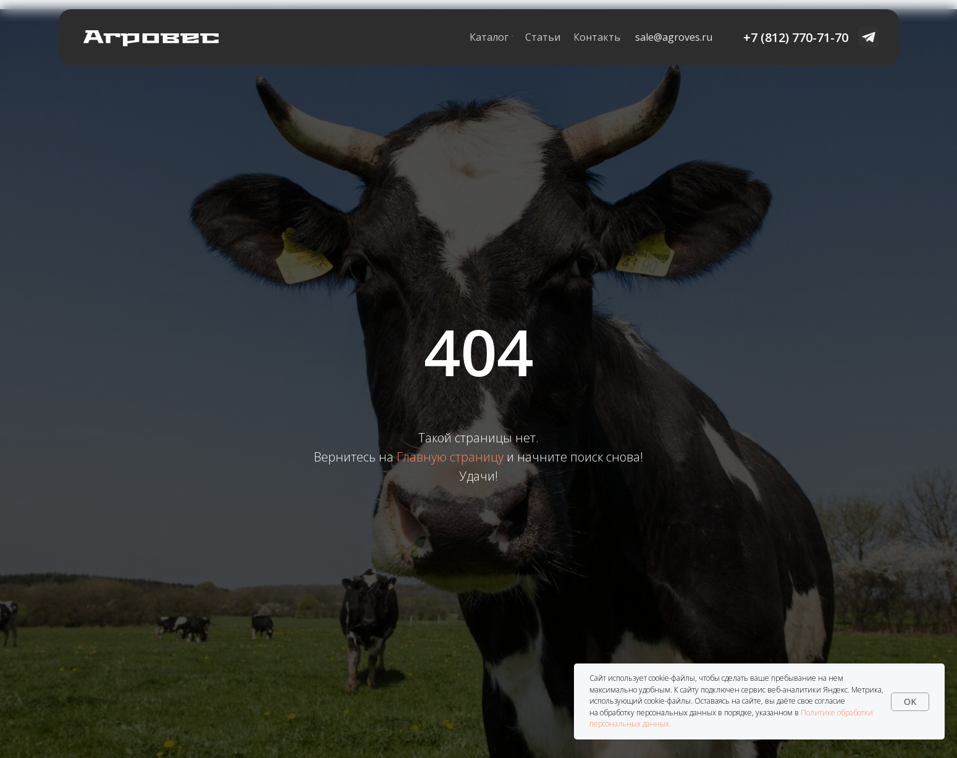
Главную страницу (450, 456)
